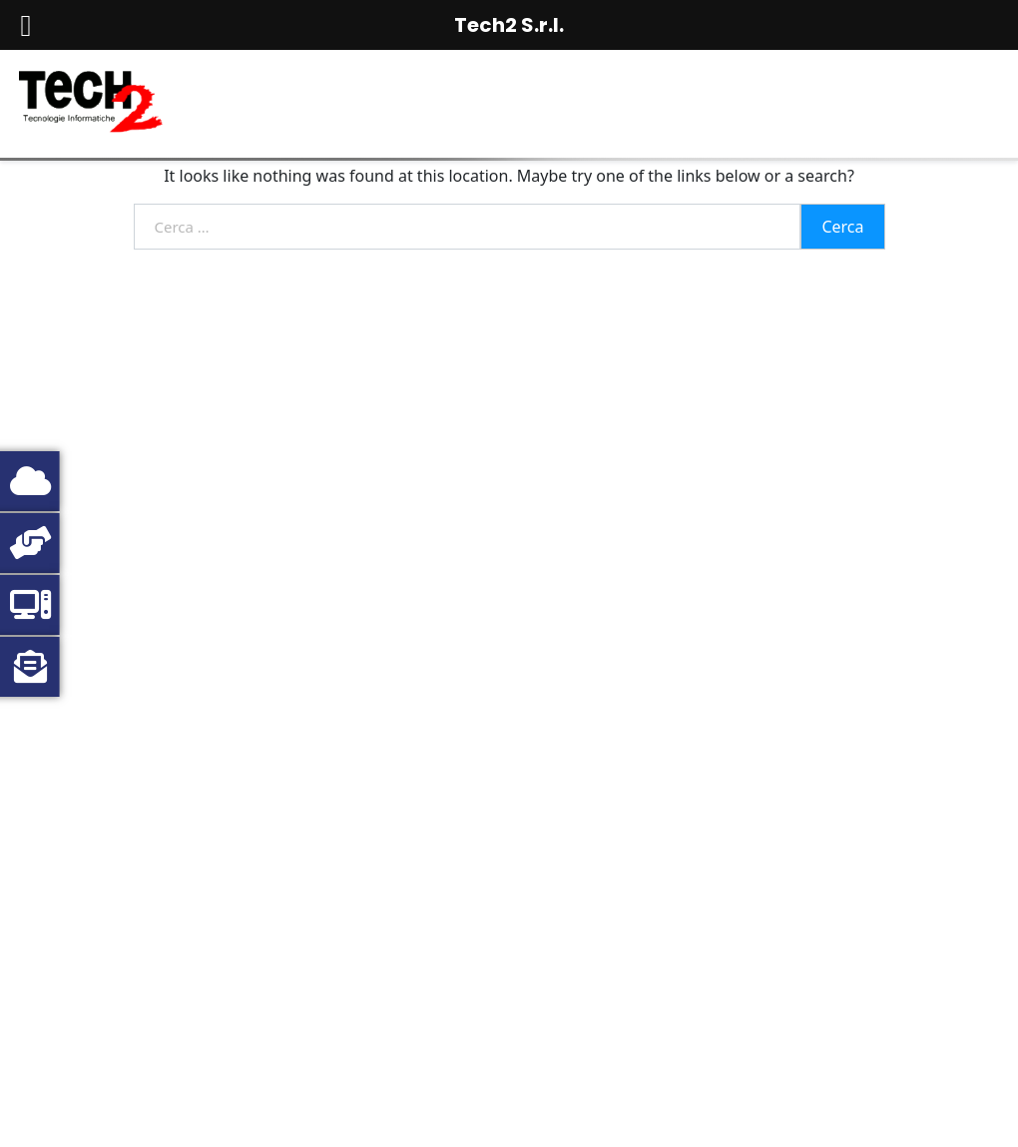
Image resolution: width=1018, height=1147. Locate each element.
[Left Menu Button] (26, 25)
